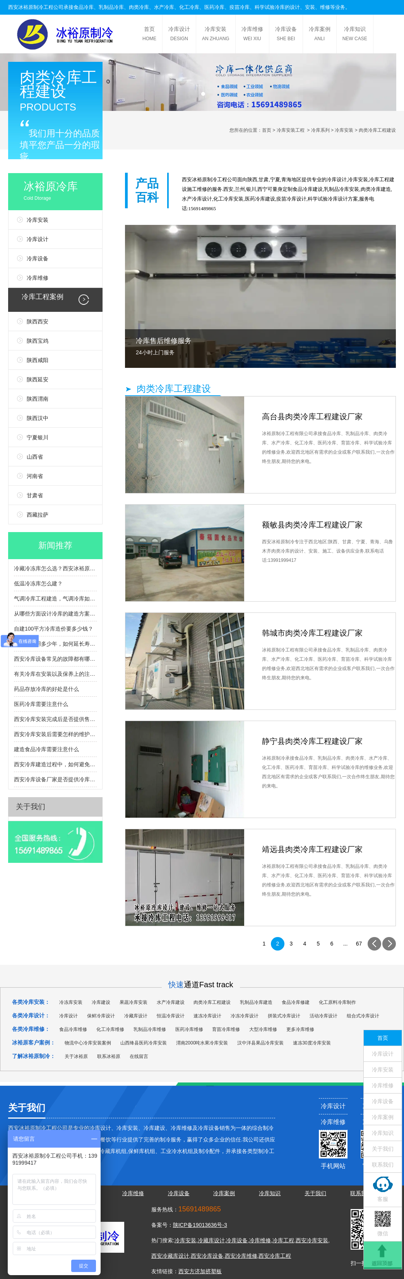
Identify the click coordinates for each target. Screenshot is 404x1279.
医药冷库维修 (189, 1029)
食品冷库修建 (296, 1002)
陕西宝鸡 (37, 341)
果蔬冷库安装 (133, 1002)
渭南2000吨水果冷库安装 (202, 1043)
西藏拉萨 (37, 515)
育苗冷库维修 (226, 1029)
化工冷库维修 (110, 1029)
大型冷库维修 (263, 1029)
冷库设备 (286, 35)
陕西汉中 (37, 418)
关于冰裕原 (76, 1056)
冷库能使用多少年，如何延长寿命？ (55, 644)
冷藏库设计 (135, 1016)
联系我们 (383, 1165)
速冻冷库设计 (207, 1016)
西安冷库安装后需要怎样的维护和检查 (55, 734)
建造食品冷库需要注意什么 (46, 749)
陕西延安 (37, 379)
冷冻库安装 (70, 1002)
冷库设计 (179, 35)
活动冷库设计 (323, 1016)
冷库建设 (313, 189)
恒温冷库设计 (171, 1016)
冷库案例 (319, 35)
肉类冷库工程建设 (212, 1002)
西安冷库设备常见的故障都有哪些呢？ (55, 659)
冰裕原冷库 (63, 192)
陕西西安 (37, 321)
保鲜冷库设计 (101, 1016)
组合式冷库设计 (363, 1016)
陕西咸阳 (37, 360)
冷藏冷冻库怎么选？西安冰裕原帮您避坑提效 (55, 568)
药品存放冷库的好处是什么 (46, 689)
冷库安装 (215, 35)
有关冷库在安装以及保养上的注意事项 (55, 674)
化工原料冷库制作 (337, 1002)
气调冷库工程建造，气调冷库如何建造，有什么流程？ (55, 598)
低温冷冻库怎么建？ (38, 583)
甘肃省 (35, 495)
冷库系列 (320, 130)
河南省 (35, 476)
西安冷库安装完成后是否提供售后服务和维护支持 (55, 719)
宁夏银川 (37, 437)
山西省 (35, 457)
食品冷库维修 (73, 1029)
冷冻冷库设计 (244, 1016)
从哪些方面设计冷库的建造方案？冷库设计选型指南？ (55, 614)
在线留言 (139, 1056)
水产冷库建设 (171, 1002)
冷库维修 (252, 35)
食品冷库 (84, 7)
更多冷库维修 (300, 1029)
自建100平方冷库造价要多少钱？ (53, 629)
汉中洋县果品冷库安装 (260, 1043)
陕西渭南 (37, 399)
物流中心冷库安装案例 (88, 1043)
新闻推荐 (55, 545)
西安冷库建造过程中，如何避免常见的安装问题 (55, 764)
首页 (149, 35)
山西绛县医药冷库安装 (143, 1043)
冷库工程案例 (42, 297)
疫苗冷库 (239, 7)
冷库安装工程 (291, 130)
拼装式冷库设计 (284, 1016)
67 (359, 944)
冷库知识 (354, 35)
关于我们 (30, 807)
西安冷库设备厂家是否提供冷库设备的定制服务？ (55, 779)
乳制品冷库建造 (256, 1002)
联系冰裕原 (108, 1056)
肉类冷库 (139, 7)
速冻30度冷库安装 (311, 1043)
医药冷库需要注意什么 (41, 704)
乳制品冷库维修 (150, 1029)
